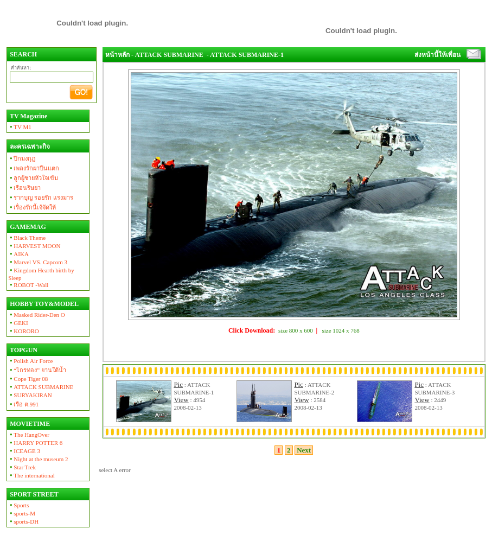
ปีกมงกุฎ (21, 158)
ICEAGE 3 (24, 451)
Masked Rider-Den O (36, 314)
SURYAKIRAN (30, 395)
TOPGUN (22, 350)
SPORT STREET (33, 494)
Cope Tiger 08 (28, 378)
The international (31, 475)
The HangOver (28, 434)
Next (304, 450)
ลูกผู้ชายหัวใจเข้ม (33, 178)
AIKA (18, 254)
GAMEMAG (27, 227)
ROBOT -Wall (28, 285)
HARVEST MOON (34, 246)
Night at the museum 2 (38, 459)
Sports (18, 505)
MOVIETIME (29, 424)
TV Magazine (27, 116)
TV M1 (19, 127)
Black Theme (27, 237)
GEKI (18, 323)
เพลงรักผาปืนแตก (33, 168)
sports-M (21, 513)
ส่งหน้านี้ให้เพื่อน (437, 55)
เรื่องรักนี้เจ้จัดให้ (32, 207)
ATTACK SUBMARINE (40, 387)
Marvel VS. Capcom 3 (37, 262)
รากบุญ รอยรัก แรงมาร (40, 197)
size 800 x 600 (295, 330)
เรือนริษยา (24, 187)
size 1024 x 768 (341, 330)
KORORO (23, 331)
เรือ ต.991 (23, 404)
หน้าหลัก (117, 55)
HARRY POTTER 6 (35, 443)
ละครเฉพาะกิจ (29, 146)
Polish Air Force (30, 361)
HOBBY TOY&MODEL (43, 304)
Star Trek (22, 467)
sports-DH (23, 521)
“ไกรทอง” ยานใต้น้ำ (37, 370)
